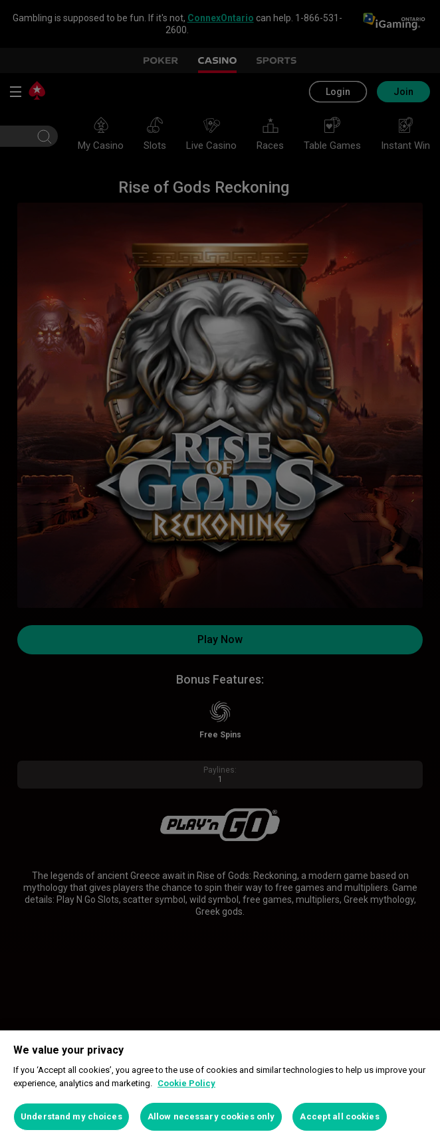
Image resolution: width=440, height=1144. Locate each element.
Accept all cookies (339, 1116)
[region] (220, 1087)
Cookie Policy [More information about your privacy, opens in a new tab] (186, 1083)
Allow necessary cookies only (211, 1116)
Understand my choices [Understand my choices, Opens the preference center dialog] (71, 1116)
